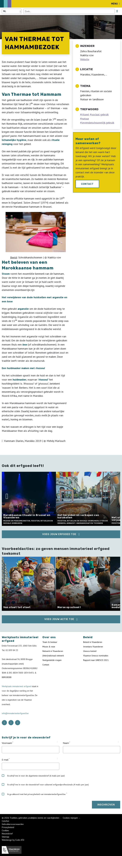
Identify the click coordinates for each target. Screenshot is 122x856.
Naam (66, 742)
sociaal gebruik (100, 114)
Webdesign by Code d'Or (13, 840)
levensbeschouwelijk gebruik (98, 122)
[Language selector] (12, 11)
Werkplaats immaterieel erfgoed (17, 686)
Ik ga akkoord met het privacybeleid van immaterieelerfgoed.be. (34, 794)
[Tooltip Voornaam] (57, 742)
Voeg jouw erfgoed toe (59, 534)
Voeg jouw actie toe (59, 619)
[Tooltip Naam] (118, 742)
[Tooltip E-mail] (57, 759)
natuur (85, 118)
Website (84, 59)
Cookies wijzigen (70, 817)
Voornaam (7, 742)
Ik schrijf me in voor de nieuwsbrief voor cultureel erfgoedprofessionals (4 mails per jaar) (45, 784)
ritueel (85, 114)
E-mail (5, 759)
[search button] (117, 11)
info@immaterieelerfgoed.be (15, 713)
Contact (87, 184)
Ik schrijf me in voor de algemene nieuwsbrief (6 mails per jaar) (33, 775)
